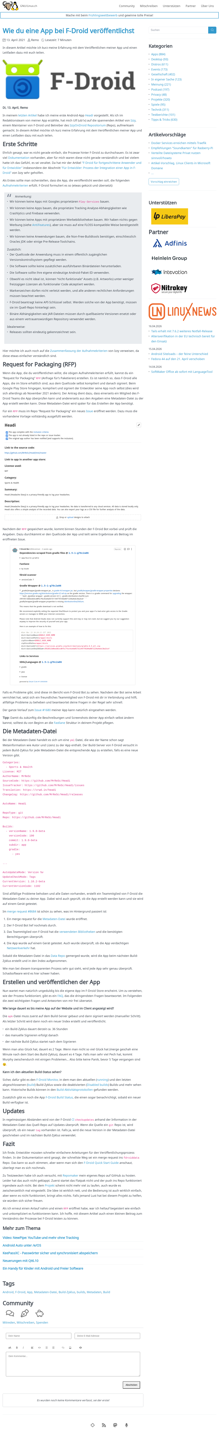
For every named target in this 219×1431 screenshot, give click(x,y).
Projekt (50, 1184)
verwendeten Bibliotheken (77, 931)
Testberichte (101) (163, 115)
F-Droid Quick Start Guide (101, 1161)
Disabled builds (97, 1084)
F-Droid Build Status (59, 1096)
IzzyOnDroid (78, 125)
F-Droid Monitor (47, 1078)
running (102, 1078)
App (29, 1290)
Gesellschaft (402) (163, 74)
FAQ (60, 995)
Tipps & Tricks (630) (164, 119)
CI (73, 1119)
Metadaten (94, 1290)
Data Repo (58, 955)
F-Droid (20, 1290)
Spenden (42, 1320)
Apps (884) (158, 54)
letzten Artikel (27, 115)
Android (8, 1290)
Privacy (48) (159, 94)
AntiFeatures (41, 225)
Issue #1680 (43, 709)
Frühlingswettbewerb (103, 15)
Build (106, 1290)
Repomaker (70, 1173)
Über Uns (207, 6)
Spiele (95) (158, 104)
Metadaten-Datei (54, 918)
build (31, 1084)
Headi (89, 115)
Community (127, 6)
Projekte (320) (160, 99)
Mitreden (9, 1320)
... (152, 173)
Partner (191, 6)
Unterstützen (171, 6)
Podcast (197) (160, 89)
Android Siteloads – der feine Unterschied (179, 354)
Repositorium (96, 125)
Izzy (133, 120)
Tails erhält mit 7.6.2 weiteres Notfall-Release (181, 331)
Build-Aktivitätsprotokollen (75, 1089)
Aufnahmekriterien (15, 185)
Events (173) (159, 69)
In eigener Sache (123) (166, 79)
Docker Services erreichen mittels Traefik (178, 143)
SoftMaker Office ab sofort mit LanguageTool (182, 372)
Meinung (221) (161, 84)
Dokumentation (18, 158)
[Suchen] (178, 30)
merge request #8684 (21, 910)
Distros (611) (159, 64)
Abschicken (131, 1382)
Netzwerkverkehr (18, 947)
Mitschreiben (149, 6)
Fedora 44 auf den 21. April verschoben (178, 359)
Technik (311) (160, 110)
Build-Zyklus (67, 1290)
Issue (89, 411)
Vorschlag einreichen (164, 181)
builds (81, 1290)
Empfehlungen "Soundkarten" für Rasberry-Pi (182, 148)
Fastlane (59, 722)
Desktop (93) (159, 59)
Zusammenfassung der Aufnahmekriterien (79, 351)
